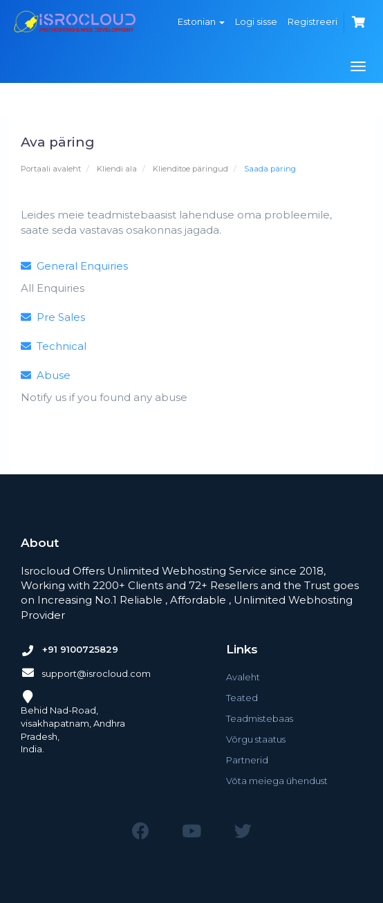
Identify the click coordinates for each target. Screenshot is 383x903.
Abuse (46, 375)
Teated (242, 697)
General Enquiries (74, 265)
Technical (53, 346)
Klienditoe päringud (190, 169)
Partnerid (247, 759)
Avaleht (243, 676)
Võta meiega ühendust (277, 780)
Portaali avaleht (51, 169)
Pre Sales (53, 317)
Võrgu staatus (256, 739)
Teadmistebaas (259, 718)
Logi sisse (256, 21)
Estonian (201, 21)
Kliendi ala (117, 169)
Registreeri (312, 21)
